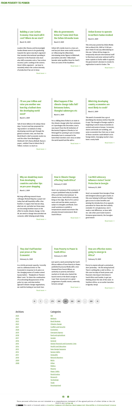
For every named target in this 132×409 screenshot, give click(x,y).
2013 (17, 349)
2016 (17, 341)
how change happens (58, 349)
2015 (17, 344)
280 (59, 301)
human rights (55, 352)
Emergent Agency (57, 332)
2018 (17, 335)
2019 (17, 332)
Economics (54, 330)
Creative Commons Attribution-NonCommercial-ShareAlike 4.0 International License (81, 405)
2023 (17, 321)
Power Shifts (55, 371)
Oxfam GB (69, 403)
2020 (17, 330)
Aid (52, 316)
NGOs (52, 360)
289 (91, 301)
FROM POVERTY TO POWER (15, 2)
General (53, 341)
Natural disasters (57, 358)
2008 (17, 363)
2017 (17, 338)
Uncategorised (56, 385)
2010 (17, 358)
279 (52, 301)
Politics (53, 366)
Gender (53, 338)
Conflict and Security (58, 327)
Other (53, 363)
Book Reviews (55, 321)
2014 (17, 346)
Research (54, 377)
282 (72, 301)
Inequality (54, 355)
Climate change (56, 324)
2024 (17, 319)
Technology (55, 380)
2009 (17, 360)
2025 (17, 316)
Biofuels (53, 319)
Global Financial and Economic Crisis (63, 344)
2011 (17, 355)
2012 (17, 352)
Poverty (53, 369)
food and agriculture (58, 335)
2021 (17, 327)
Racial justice (55, 374)
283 (78, 301)
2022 (17, 324)
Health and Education (58, 346)
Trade (53, 383)
